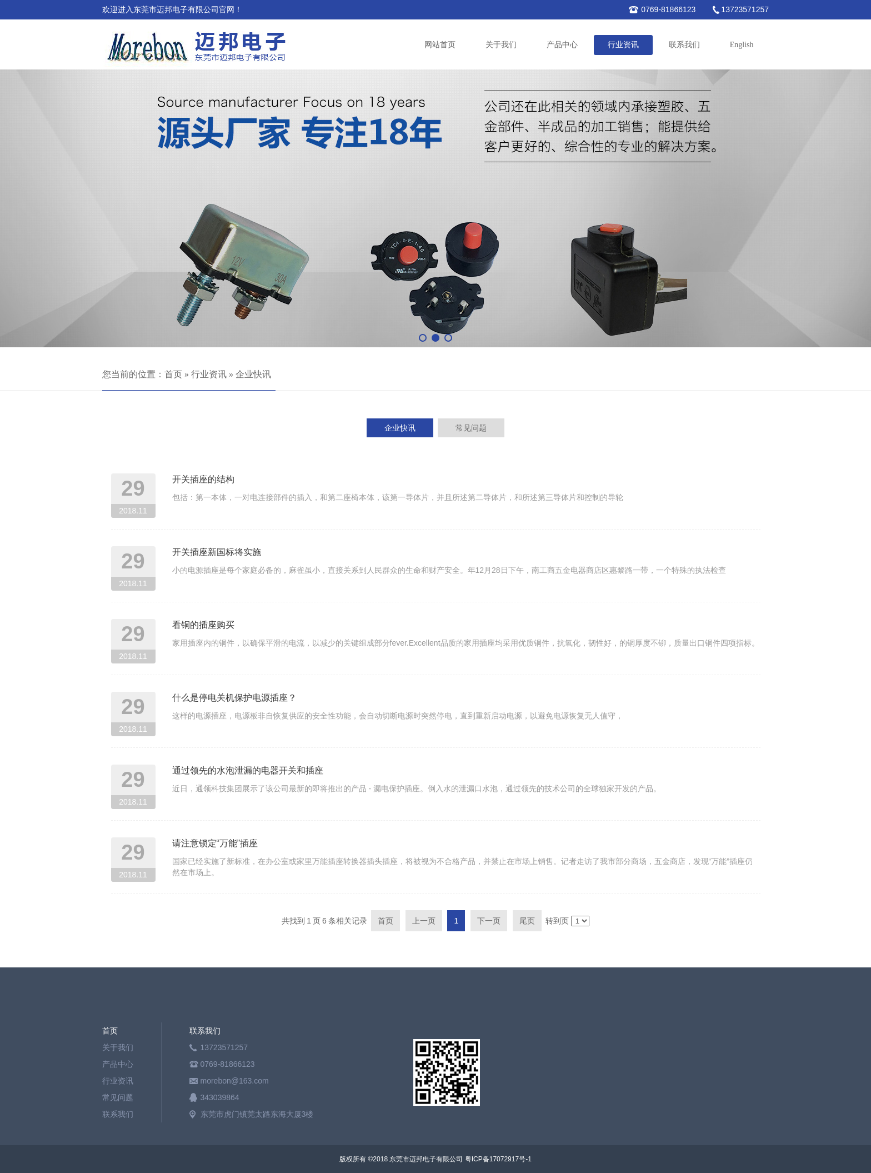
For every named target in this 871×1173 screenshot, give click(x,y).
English (742, 45)
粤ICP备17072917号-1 (498, 1159)
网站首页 (439, 45)
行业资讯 (623, 45)
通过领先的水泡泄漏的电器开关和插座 (247, 770)
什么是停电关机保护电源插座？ (234, 697)
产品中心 (562, 45)
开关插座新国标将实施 (216, 552)
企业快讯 (253, 374)
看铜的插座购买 (203, 625)
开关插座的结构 (203, 479)
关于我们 (501, 45)
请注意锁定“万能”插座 (215, 843)
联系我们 (684, 45)
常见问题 (117, 1097)
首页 (173, 374)
